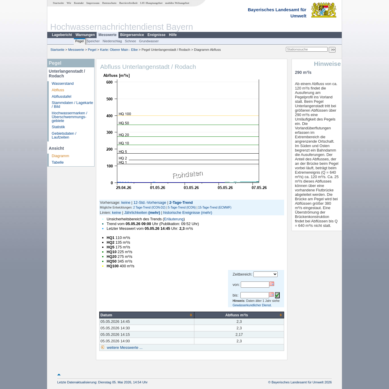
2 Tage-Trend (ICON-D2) (149, 207)
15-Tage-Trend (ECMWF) (214, 207)
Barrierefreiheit (128, 2)
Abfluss (58, 90)
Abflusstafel (61, 96)
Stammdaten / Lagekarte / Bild (72, 104)
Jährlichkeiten (135, 212)
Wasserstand (63, 83)
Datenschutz (109, 2)
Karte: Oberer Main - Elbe (119, 49)
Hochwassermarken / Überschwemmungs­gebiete (69, 117)
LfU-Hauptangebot (151, 2)
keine (126, 202)
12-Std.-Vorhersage (150, 202)
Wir (69, 2)
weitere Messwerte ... (124, 347)
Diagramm (60, 156)
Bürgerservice (132, 35)
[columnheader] (147, 315)
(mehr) (154, 212)
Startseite (58, 2)
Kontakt (79, 2)
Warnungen (85, 35)
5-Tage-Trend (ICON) (182, 207)
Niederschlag (112, 41)
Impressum (92, 2)
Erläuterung (173, 219)
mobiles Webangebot (177, 2)
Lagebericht (62, 35)
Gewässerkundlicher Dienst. (252, 305)
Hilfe (173, 35)
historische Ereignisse (181, 212)
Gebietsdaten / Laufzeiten (64, 135)
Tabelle (58, 162)
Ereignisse (156, 35)
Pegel (79, 41)
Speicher (93, 41)
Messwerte (107, 35)
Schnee (130, 41)
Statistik (58, 127)
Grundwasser (149, 41)
